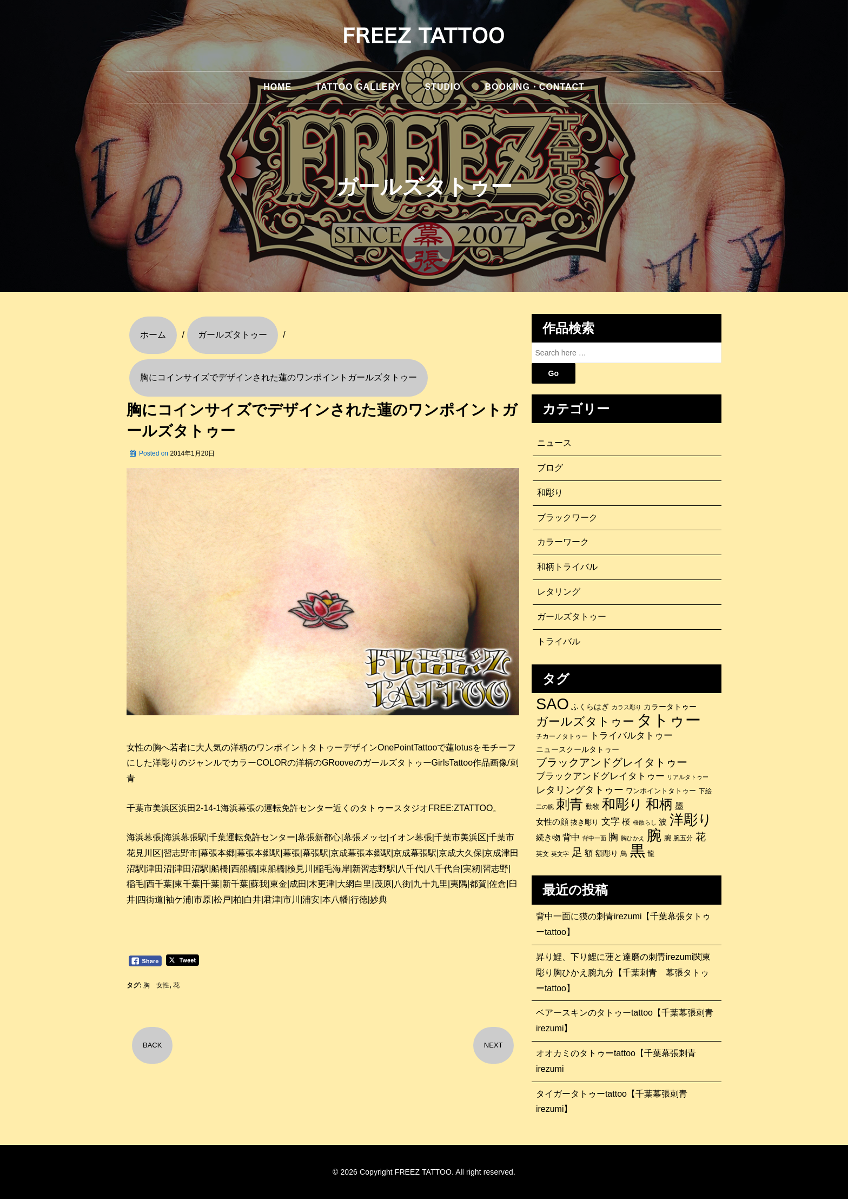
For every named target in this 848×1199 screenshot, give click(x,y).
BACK (152, 1045)
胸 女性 (156, 985)
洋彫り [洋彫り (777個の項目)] (691, 819)
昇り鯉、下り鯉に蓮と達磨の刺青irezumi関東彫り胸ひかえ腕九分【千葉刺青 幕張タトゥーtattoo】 (623, 972)
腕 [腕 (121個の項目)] (667, 838)
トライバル (558, 641)
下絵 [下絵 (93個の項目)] (705, 790)
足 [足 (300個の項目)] (577, 852)
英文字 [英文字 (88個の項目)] (560, 854)
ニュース (554, 442)
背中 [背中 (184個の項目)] (571, 837)
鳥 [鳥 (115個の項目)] (623, 853)
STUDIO (442, 86)
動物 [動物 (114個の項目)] (593, 806)
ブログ (550, 467)
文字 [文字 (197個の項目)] (610, 821)
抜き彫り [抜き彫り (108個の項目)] (585, 822)
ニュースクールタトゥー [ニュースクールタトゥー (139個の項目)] (577, 749)
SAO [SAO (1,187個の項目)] (552, 703)
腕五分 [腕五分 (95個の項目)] (683, 837)
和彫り (550, 492)
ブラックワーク (567, 517)
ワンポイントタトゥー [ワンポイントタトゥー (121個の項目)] (661, 791)
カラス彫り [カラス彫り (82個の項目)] (626, 707)
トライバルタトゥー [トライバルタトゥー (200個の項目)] (631, 735)
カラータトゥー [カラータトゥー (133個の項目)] (670, 706)
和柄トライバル (567, 566)
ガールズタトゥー (571, 616)
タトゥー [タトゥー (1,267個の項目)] (669, 720)
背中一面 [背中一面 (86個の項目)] (594, 838)
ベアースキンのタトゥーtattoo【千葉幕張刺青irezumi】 (624, 1020)
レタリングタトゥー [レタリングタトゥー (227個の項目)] (580, 790)
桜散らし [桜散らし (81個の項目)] (645, 822)
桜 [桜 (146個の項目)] (626, 822)
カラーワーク (563, 541)
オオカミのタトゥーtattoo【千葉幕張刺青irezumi (616, 1061)
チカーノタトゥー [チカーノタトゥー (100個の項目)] (562, 736)
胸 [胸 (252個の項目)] (613, 836)
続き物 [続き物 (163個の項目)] (548, 837)
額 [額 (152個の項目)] (589, 853)
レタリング (558, 591)
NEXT (493, 1045)
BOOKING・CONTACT (534, 86)
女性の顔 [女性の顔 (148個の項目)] (552, 822)
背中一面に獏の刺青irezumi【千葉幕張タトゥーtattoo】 (623, 924)
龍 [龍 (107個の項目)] (650, 854)
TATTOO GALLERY (358, 86)
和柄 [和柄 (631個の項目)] (659, 804)
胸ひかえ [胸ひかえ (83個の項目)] (633, 838)
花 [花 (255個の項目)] (700, 836)
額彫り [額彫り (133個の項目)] (606, 853)
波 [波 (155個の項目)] (663, 821)
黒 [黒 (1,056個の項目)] (637, 851)
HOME (277, 86)
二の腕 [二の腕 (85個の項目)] (545, 806)
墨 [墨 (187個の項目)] (679, 806)
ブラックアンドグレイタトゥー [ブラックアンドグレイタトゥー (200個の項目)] (600, 776)
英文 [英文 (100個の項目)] (542, 854)
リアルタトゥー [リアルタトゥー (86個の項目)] (687, 777)
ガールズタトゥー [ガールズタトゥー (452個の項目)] (585, 721)
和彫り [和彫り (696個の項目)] (622, 804)
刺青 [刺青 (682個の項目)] (569, 804)
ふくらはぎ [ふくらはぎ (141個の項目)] (590, 706)
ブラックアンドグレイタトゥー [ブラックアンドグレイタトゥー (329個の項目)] (611, 762)
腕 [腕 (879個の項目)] (654, 835)
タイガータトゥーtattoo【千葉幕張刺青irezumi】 (611, 1101)
